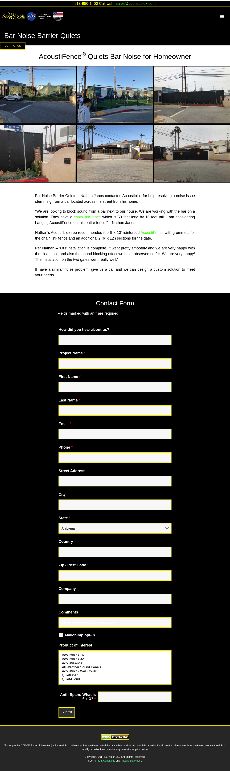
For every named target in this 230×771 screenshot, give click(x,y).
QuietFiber (115, 675)
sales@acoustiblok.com (136, 3)
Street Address (71, 471)
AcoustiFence (152, 233)
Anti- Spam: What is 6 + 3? (78, 697)
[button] (12, 46)
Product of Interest (75, 645)
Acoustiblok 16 (115, 655)
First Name (69, 377)
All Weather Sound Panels (115, 667)
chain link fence (87, 217)
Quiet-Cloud (115, 679)
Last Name (69, 400)
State (64, 518)
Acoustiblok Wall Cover (115, 671)
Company (67, 589)
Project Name (71, 353)
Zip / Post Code (73, 565)
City (62, 494)
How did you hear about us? (83, 329)
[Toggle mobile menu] (224, 16)
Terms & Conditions (104, 760)
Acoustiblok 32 (115, 659)
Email (64, 424)
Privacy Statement (131, 760)
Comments (68, 612)
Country (65, 541)
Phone (65, 447)
